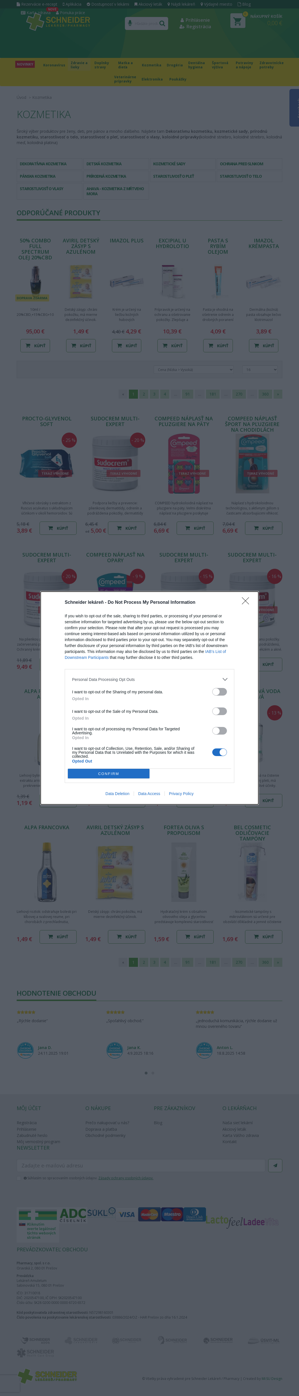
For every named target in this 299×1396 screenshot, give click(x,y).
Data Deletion (117, 793)
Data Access (149, 793)
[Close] (247, 602)
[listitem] (149, 679)
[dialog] (149, 698)
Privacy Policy (181, 793)
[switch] (219, 692)
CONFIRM (108, 774)
